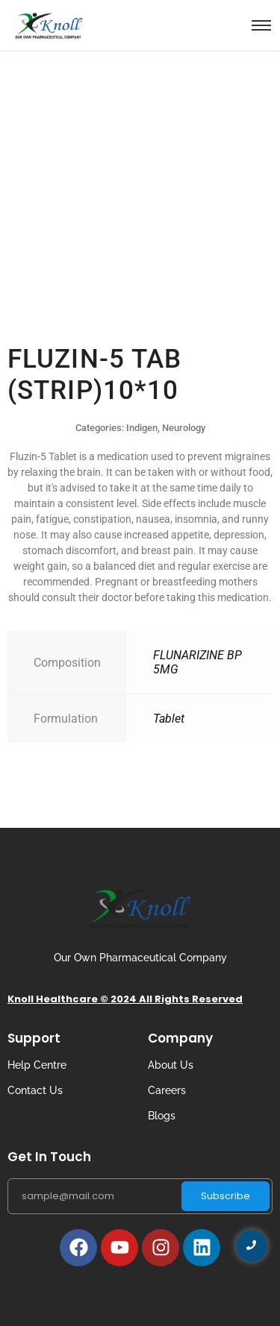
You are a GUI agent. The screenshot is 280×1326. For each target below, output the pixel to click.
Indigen (142, 427)
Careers (167, 1090)
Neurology (183, 427)
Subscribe (225, 1196)
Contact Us (35, 1090)
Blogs (161, 1116)
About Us (170, 1065)
